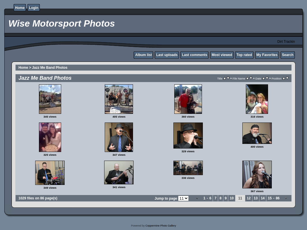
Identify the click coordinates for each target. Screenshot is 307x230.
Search (287, 55)
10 (231, 198)
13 (256, 198)
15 (270, 198)
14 (263, 198)
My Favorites (267, 55)
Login (33, 8)
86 (278, 198)
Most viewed (221, 55)
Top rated (244, 55)
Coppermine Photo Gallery (160, 225)
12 (248, 198)
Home (20, 8)
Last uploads (166, 55)
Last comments (194, 55)
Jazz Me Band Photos (50, 68)
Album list (143, 55)
